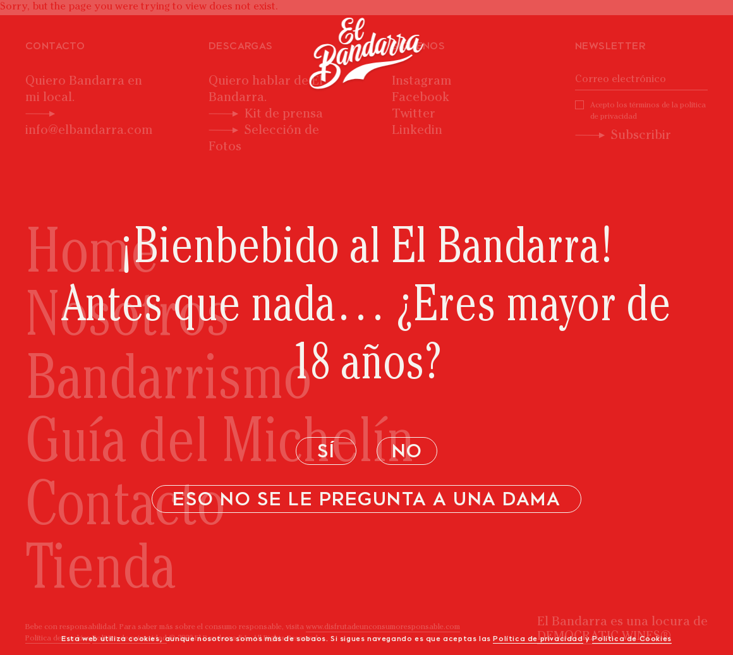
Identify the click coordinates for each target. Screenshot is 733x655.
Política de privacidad (538, 639)
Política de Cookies (631, 639)
